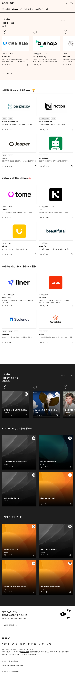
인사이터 (30, 9)
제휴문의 (22, 644)
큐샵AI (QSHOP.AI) (39, 56)
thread (12, 665)
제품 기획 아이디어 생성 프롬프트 (50, 586)
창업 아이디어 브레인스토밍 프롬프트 (15, 586)
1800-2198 (15, 654)
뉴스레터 (41, 644)
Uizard (4, 246)
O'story (15, 9)
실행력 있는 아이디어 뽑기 (11, 550)
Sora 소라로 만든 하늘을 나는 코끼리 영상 (45, 410)
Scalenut (5, 334)
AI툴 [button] (47, 9)
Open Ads (8, 3)
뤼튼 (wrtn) (42, 297)
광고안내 (49, 644)
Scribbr (41, 334)
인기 (25, 9)
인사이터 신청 (32, 644)
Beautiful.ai (43, 246)
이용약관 (4, 661)
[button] (11, 73)
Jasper (5, 158)
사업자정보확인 (24, 652)
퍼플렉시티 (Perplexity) (10, 121)
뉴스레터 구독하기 (10, 625)
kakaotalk (19, 665)
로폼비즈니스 (6, 56)
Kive (40, 209)
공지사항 (14, 644)
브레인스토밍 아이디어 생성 (48, 550)
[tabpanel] (37, 52)
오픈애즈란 (5, 644)
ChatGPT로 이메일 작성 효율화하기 (15, 461)
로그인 (71, 3)
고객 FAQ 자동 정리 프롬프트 (13, 498)
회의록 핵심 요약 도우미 (47, 498)
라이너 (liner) (6, 297)
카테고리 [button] (6, 9)
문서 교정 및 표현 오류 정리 (48, 461)
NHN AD (6, 638)
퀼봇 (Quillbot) (44, 158)
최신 (21, 9)
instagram (5, 665)
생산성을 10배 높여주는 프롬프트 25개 (15, 410)
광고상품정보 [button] (39, 9)
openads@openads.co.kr (32, 654)
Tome (4, 209)
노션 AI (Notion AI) (45, 121)
